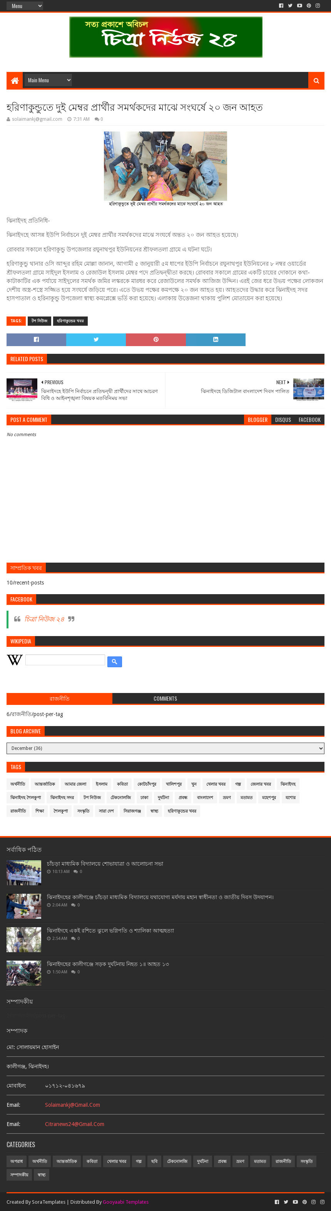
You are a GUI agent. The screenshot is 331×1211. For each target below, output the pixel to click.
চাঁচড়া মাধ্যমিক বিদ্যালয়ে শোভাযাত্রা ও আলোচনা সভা (105, 864)
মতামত (246, 797)
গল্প (238, 784)
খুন (194, 784)
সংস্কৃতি (83, 811)
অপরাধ (16, 1161)
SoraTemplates (48, 1202)
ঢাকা (144, 797)
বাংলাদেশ (205, 797)
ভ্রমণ (227, 797)
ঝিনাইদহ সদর (62, 797)
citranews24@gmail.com (74, 1124)
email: (13, 1105)
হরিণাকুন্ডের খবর (70, 321)
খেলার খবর (216, 784)
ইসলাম (101, 784)
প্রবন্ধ (183, 797)
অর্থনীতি (17, 784)
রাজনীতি (18, 811)
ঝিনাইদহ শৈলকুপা (25, 797)
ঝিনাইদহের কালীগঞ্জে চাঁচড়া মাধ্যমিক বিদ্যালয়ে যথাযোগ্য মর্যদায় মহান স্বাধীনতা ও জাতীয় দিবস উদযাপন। (160, 897)
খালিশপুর (174, 784)
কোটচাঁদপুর (146, 784)
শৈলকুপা (60, 811)
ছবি (154, 1161)
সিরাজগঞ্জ (132, 811)
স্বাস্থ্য (154, 811)
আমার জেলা (75, 784)
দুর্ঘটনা (163, 797)
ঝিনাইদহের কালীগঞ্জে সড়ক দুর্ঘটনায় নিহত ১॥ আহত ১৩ (108, 964)
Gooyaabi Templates (126, 1202)
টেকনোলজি (120, 797)
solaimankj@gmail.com (72, 1105)
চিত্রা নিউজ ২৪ (44, 619)
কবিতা (122, 784)
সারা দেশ (106, 811)
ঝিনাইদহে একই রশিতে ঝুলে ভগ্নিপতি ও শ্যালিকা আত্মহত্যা (110, 931)
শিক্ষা (39, 811)
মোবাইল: (16, 1086)
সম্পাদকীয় (19, 1175)
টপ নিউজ (39, 321)
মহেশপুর (269, 797)
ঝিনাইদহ (288, 784)
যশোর (291, 797)
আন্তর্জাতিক (45, 784)
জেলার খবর (261, 784)
